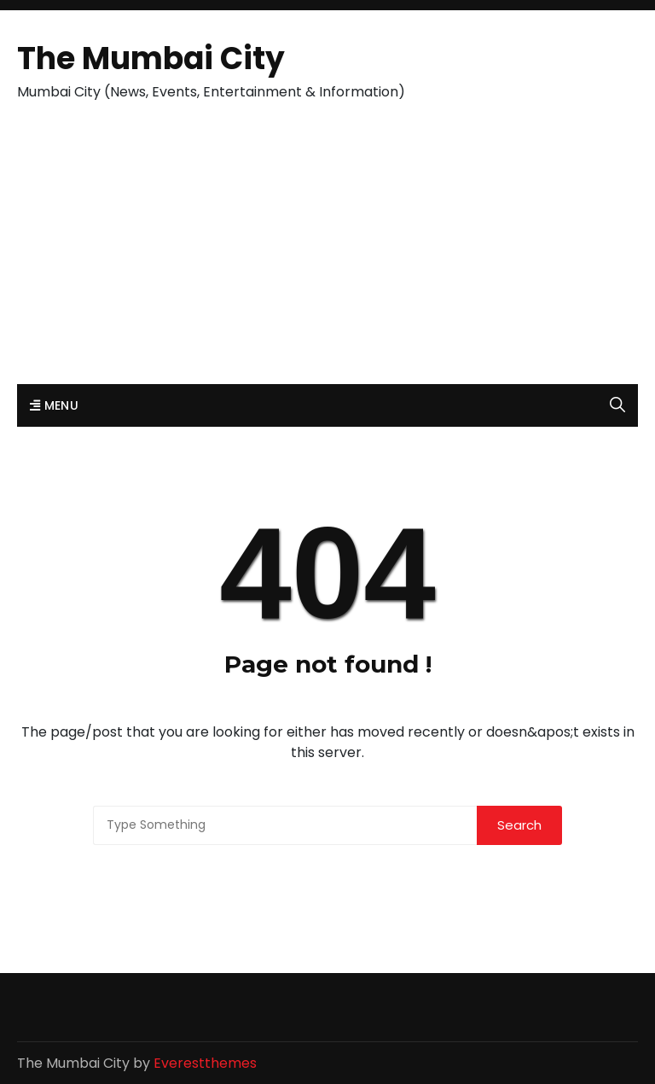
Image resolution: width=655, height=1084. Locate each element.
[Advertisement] (327, 256)
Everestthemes (205, 1063)
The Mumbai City (151, 58)
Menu (54, 405)
